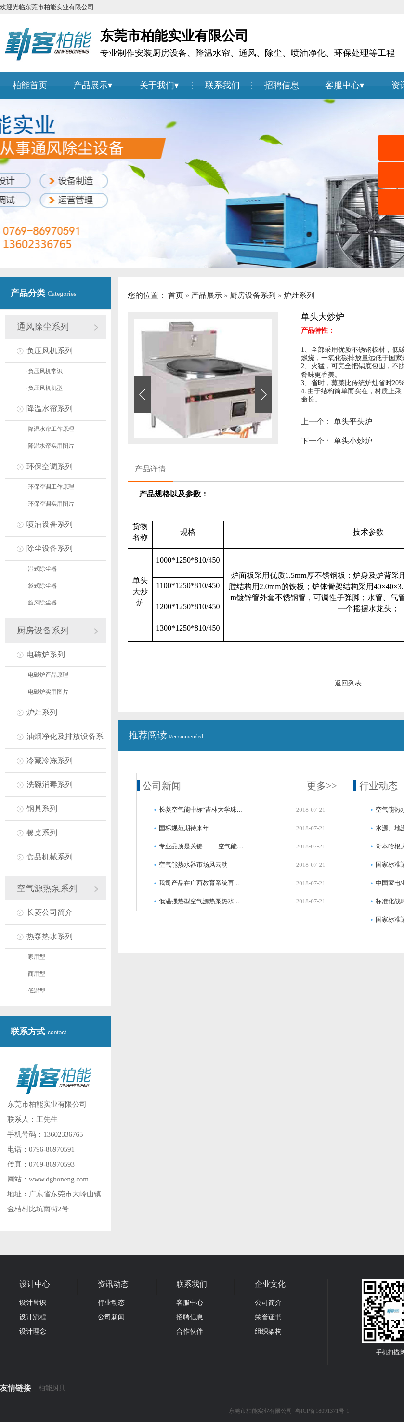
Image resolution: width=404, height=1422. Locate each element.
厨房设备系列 (43, 630)
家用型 (35, 956)
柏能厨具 (52, 1388)
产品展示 (90, 85)
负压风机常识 (44, 371)
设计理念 (32, 1331)
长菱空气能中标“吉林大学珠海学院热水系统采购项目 (202, 809)
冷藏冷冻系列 (49, 760)
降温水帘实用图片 (50, 446)
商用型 (35, 973)
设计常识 (32, 1302)
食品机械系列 (49, 857)
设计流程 (32, 1317)
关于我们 (157, 85)
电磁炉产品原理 (47, 674)
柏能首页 (30, 85)
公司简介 (268, 1302)
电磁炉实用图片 (47, 691)
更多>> (322, 785)
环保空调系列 (49, 466)
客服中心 (342, 85)
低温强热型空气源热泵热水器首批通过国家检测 (202, 901)
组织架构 (268, 1331)
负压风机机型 (44, 388)
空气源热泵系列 (47, 888)
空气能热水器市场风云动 (193, 864)
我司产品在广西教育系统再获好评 (202, 882)
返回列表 (348, 683)
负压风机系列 (49, 351)
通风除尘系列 (43, 327)
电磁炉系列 (45, 654)
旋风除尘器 (41, 602)
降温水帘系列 (49, 408)
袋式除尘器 (41, 585)
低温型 (35, 990)
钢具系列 (41, 809)
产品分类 (29, 293)
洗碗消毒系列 (49, 784)
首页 (176, 295)
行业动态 (378, 785)
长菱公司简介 (49, 912)
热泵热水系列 (49, 936)
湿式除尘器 (41, 568)
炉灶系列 (41, 712)
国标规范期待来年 (184, 828)
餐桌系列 (41, 833)
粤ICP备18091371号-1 (322, 1411)
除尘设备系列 (49, 548)
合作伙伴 (189, 1331)
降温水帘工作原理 (50, 429)
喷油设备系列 (49, 524)
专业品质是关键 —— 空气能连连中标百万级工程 (202, 846)
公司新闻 (162, 785)
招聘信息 (281, 85)
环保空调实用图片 (50, 503)
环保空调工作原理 (50, 486)
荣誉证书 (268, 1317)
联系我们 (222, 85)
